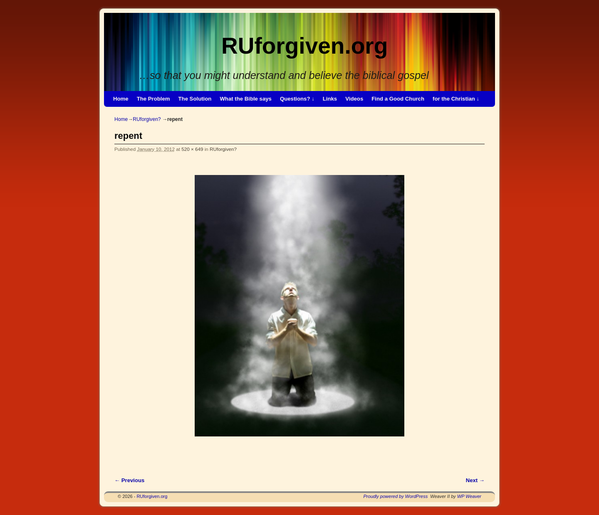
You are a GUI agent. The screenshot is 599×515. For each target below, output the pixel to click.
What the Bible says (246, 99)
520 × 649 (192, 149)
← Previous (129, 480)
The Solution (195, 99)
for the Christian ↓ (456, 99)
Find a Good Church (397, 99)
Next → (475, 480)
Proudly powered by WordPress (396, 496)
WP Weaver (469, 496)
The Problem (153, 99)
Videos (354, 99)
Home (121, 99)
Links (330, 99)
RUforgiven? (147, 119)
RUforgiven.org (304, 46)
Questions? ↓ (297, 99)
